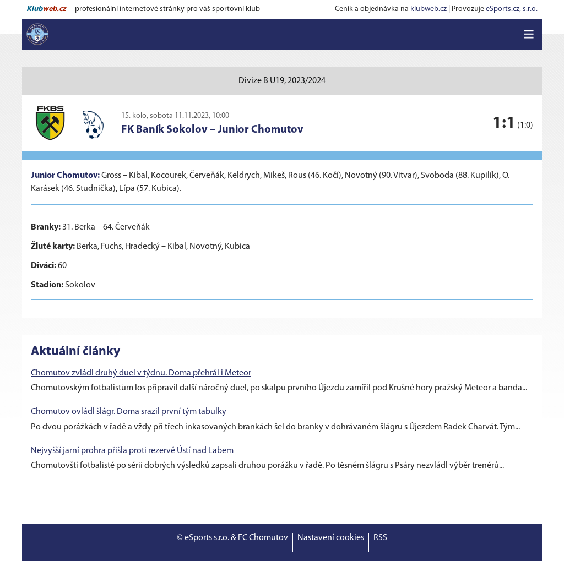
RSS (380, 537)
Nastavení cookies (330, 537)
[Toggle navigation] (529, 34)
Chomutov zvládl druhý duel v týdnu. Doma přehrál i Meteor (141, 373)
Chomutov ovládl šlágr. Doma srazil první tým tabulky (128, 411)
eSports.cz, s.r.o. (512, 9)
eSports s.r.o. (207, 537)
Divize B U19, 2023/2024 (282, 81)
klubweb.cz (428, 9)
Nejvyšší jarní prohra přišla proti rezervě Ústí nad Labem (132, 450)
